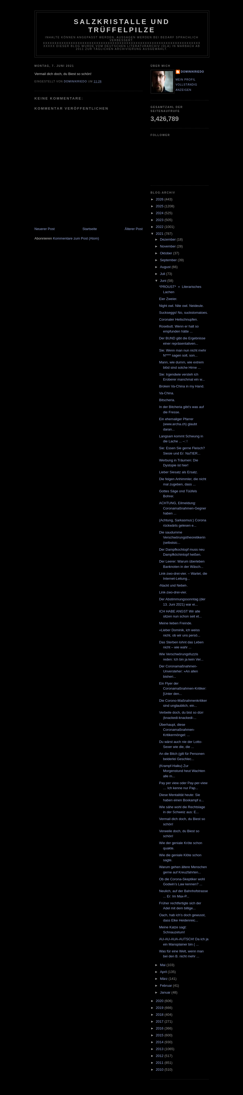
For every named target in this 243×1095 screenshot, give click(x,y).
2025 (160, 206)
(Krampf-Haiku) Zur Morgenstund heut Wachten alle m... (182, 771)
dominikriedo (192, 71)
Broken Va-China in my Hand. (181, 386)
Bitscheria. (167, 400)
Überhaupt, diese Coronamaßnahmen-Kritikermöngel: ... (177, 730)
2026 (160, 199)
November (168, 246)
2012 (160, 1056)
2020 (160, 1001)
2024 (160, 213)
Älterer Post (134, 229)
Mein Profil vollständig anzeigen (186, 84)
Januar (165, 992)
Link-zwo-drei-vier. (173, 592)
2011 (160, 1063)
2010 (160, 1069)
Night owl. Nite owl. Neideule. (181, 306)
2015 (160, 1035)
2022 (160, 227)
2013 (160, 1049)
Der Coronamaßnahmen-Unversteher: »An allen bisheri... (178, 671)
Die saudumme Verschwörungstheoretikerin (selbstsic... (182, 537)
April (164, 972)
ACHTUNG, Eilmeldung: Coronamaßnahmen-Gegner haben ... (182, 508)
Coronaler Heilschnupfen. (178, 319)
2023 (160, 220)
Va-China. (166, 393)
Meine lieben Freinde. (175, 623)
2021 (160, 234)
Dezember (168, 239)
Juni (163, 281)
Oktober (166, 253)
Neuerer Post (45, 229)
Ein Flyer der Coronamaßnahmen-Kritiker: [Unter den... (182, 688)
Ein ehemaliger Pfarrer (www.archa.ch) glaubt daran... (178, 424)
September (169, 260)
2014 (160, 1042)
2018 (160, 1015)
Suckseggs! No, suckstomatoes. (183, 313)
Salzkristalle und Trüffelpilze (122, 26)
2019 (160, 1008)
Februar (166, 986)
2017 (160, 1021)
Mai (163, 965)
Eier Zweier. (168, 299)
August (165, 267)
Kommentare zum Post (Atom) (76, 238)
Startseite (89, 229)
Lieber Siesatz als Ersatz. (178, 472)
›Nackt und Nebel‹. (173, 585)
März (164, 979)
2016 (160, 1028)
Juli (163, 274)
